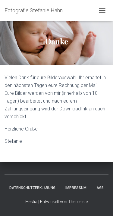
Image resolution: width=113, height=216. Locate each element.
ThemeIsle (78, 201)
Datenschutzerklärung (32, 188)
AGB (100, 188)
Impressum (75, 188)
